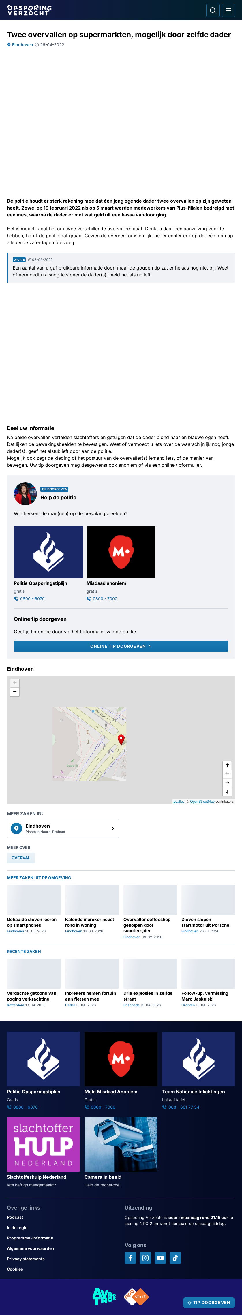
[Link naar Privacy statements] (62, 1259)
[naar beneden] (227, 791)
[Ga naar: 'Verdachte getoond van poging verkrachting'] (34, 983)
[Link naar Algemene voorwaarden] (62, 1248)
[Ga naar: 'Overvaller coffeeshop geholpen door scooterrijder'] (150, 912)
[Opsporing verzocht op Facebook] (130, 1258)
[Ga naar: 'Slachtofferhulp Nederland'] (43, 1152)
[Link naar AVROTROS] (104, 1297)
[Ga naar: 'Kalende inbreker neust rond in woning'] (92, 912)
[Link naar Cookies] (62, 1269)
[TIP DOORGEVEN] (209, 1302)
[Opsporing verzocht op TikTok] (175, 1258)
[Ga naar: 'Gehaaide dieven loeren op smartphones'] (34, 912)
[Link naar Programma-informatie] (62, 1238)
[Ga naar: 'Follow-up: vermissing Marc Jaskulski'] (208, 983)
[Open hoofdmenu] (228, 10)
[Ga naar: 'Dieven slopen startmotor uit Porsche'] (208, 912)
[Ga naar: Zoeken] (213, 10)
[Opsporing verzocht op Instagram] (145, 1258)
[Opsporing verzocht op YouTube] (160, 1258)
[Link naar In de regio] (62, 1228)
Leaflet (178, 802)
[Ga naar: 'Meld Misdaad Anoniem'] (121, 1071)
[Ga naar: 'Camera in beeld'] (121, 1152)
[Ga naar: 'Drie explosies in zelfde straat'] (150, 983)
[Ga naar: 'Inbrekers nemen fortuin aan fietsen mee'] (92, 983)
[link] (63, 828)
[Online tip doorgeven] (121, 646)
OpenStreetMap (202, 802)
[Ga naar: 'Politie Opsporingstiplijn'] (48, 564)
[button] (121, 739)
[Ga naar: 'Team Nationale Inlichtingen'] (198, 1071)
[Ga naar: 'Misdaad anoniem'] (121, 564)
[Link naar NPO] (136, 1297)
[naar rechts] (227, 783)
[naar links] (227, 774)
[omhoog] (227, 765)
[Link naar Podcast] (62, 1217)
